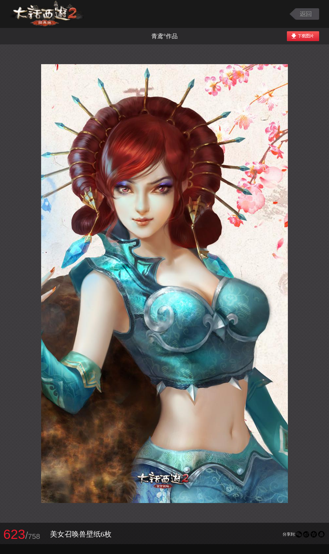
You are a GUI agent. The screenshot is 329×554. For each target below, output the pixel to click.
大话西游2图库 (47, 14)
